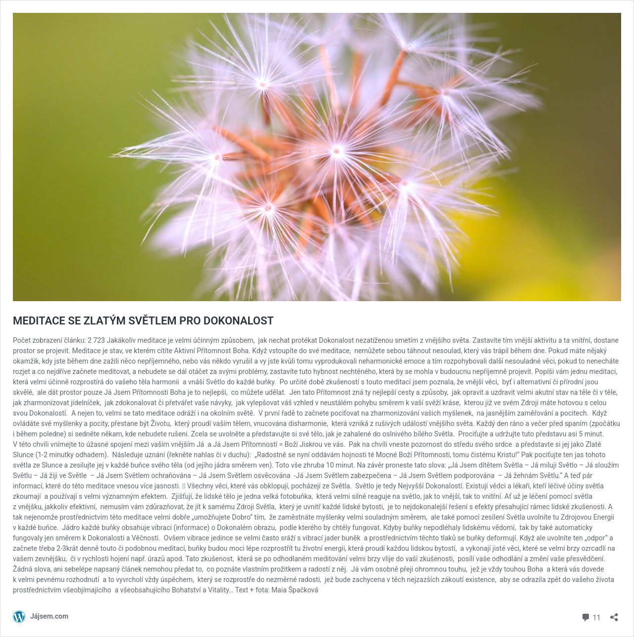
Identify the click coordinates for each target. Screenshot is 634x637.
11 (590, 616)
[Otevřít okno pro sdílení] (614, 614)
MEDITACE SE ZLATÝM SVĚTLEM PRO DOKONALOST (143, 321)
